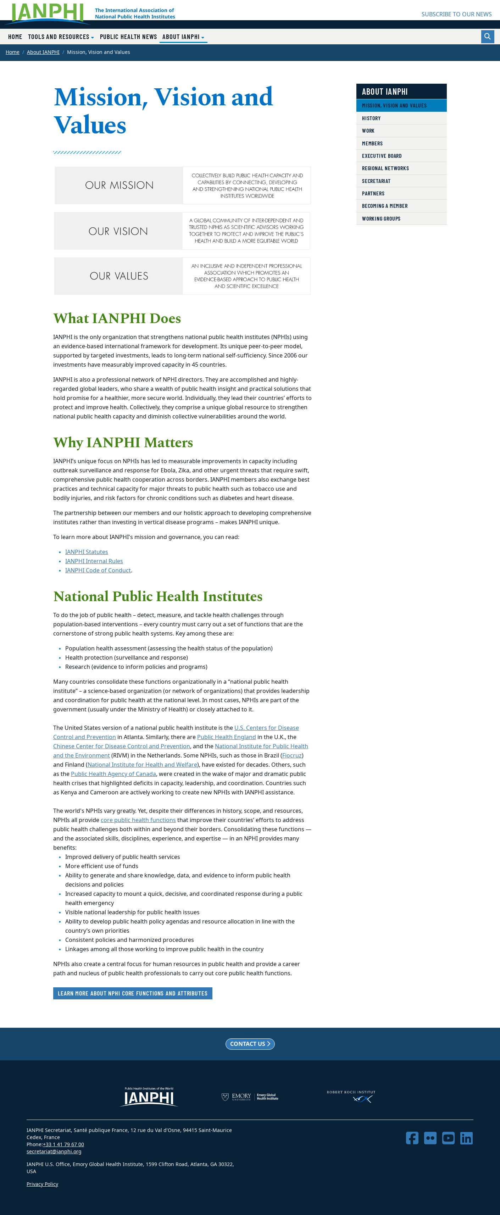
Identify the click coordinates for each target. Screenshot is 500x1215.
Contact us (250, 1044)
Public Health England (226, 737)
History (371, 118)
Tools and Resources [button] (59, 36)
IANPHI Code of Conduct (98, 570)
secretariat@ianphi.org (54, 1151)
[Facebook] (412, 1138)
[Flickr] (430, 1138)
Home (15, 36)
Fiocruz (292, 755)
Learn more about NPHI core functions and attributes (133, 993)
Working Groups (381, 218)
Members (372, 143)
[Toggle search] (487, 36)
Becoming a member (385, 205)
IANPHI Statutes (86, 552)
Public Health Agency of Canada (113, 774)
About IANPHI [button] (184, 36)
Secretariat (376, 180)
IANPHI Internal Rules (94, 561)
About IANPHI (43, 52)
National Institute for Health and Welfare (142, 765)
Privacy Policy (42, 1184)
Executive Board (382, 155)
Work (368, 130)
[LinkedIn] (466, 1138)
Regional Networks (385, 168)
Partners (373, 193)
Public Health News (128, 36)
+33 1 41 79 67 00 (63, 1144)
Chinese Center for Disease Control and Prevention (121, 746)
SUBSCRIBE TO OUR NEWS (457, 14)
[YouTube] (448, 1138)
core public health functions (138, 820)
